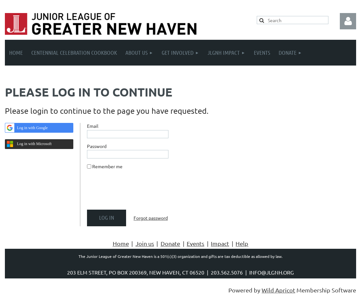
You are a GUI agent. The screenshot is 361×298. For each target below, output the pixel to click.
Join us (145, 243)
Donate (170, 243)
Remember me (107, 166)
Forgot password (151, 218)
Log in (348, 21)
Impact (220, 243)
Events (195, 243)
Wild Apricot (278, 290)
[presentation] (136, 192)
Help (242, 243)
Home (121, 243)
